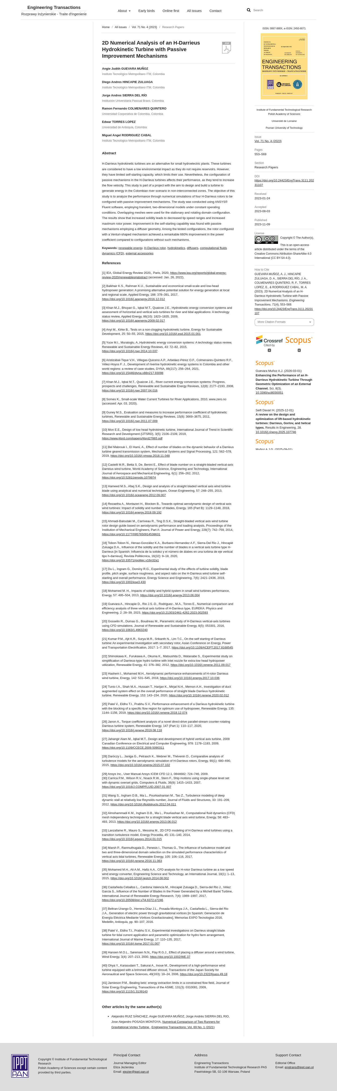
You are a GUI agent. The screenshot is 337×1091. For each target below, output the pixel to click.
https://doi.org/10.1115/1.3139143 (124, 991)
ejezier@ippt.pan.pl (136, 1071)
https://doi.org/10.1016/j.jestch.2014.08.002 (139, 878)
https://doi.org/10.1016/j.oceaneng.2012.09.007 (134, 495)
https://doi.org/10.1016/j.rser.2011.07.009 (130, 421)
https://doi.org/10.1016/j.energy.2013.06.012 (147, 821)
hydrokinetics (176, 248)
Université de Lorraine (284, 121)
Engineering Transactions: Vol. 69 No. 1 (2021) (183, 1027)
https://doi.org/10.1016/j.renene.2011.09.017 (201, 665)
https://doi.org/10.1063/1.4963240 (124, 630)
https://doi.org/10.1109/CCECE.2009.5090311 (133, 747)
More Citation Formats (272, 322)
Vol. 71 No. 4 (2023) (144, 27)
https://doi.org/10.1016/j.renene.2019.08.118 (132, 730)
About (123, 11)
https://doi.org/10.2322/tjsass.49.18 (203, 974)
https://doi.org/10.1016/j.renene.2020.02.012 (199, 695)
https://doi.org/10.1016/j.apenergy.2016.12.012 (133, 299)
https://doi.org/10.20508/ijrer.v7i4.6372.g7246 (132, 900)
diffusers (192, 248)
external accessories (140, 253)
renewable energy (130, 248)
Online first (171, 11)
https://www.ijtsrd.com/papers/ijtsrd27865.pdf (132, 438)
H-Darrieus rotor (155, 248)
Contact (215, 11)
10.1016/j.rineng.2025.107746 (276, 432)
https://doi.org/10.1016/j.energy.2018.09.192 (131, 512)
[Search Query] (267, 10)
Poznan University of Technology (284, 127)
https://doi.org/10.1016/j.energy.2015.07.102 (140, 765)
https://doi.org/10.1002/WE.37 (170, 957)
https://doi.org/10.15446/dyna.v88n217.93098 (132, 373)
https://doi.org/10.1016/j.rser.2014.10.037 (130, 351)
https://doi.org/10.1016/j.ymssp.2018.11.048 (140, 455)
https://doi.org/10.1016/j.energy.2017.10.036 (190, 678)
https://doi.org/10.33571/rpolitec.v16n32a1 (130, 560)
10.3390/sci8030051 (269, 392)
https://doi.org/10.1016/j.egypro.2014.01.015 (132, 839)
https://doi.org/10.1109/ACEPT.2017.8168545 (202, 647)
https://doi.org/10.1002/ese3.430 (124, 582)
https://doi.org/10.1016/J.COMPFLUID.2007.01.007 (136, 787)
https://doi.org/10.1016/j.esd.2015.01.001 (173, 334)
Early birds (146, 11)
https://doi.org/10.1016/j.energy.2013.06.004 (170, 595)
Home (106, 27)
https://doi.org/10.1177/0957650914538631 (131, 534)
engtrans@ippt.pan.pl (299, 1067)
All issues (194, 11)
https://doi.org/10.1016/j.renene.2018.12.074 (157, 712)
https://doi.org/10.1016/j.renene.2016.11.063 (132, 861)
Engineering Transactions (54, 7)
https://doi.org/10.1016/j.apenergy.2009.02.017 (133, 320)
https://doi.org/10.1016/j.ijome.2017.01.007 (131, 943)
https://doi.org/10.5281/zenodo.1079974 (129, 477)
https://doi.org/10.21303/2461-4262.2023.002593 (175, 612)
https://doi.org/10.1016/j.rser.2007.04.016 (130, 390)
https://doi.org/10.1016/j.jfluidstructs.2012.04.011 (143, 804)
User (307, 10)
